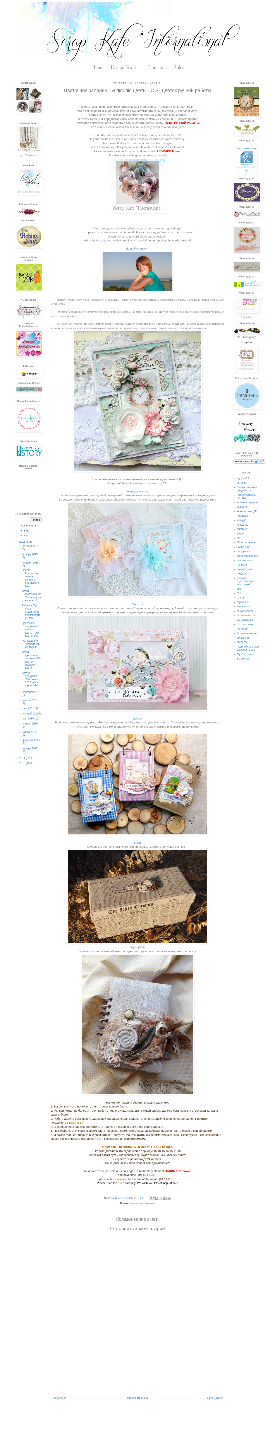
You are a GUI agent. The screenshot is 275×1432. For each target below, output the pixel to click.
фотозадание (245, 619)
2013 (22, 763)
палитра (242, 564)
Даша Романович (137, 248)
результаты (243, 573)
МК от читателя (246, 542)
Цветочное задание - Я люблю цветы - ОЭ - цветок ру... (31, 629)
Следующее (59, 1398)
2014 (22, 758)
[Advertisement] (137, 1360)
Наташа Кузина (137, 491)
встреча (241, 482)
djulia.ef (137, 718)
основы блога (245, 560)
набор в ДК (243, 547)
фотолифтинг (245, 624)
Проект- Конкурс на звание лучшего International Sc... (31, 578)
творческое (243, 606)
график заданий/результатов (247, 489)
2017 (22, 531)
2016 (22, 536)
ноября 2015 (30, 554)
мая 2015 (28, 718)
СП (239, 593)
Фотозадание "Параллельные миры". (31, 644)
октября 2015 (30, 562)
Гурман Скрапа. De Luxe (246, 496)
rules (121, 1183)
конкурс (241, 520)
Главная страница (137, 1398)
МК (239, 538)
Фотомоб (242, 628)
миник (240, 533)
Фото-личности (246, 615)
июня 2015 (29, 713)
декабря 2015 (30, 546)
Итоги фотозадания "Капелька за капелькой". (31, 596)
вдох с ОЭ (243, 478)
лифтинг (242, 529)
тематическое (147, 1203)
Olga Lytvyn (138, 947)
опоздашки (243, 551)
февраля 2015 (31, 740)
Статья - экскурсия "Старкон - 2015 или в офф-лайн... (31, 679)
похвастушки (244, 569)
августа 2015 (30, 700)
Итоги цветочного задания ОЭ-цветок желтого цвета (31, 660)
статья (241, 597)
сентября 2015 (31, 692)
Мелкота (137, 604)
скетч (240, 588)
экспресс (242, 642)
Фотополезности (247, 633)
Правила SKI (76, 1122)
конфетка (242, 524)
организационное (247, 555)
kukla (137, 842)
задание (134, 1203)
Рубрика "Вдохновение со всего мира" (247, 581)
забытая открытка (248, 502)
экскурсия (243, 637)
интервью (243, 515)
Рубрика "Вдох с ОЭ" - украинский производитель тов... (31, 612)
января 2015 (30, 748)
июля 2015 (29, 708)
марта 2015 (29, 731)
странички (243, 602)
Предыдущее (215, 1398)
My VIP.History (245, 654)
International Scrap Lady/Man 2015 (248, 648)
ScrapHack (243, 658)
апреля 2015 (30, 723)
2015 (22, 541)
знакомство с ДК (247, 511)
